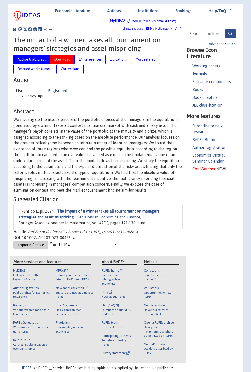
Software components (211, 81)
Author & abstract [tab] (32, 59)
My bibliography (159, 28)
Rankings (183, 11)
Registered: (58, 91)
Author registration (209, 147)
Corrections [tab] (70, 69)
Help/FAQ (219, 11)
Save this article (134, 28)
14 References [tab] (90, 59)
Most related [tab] (145, 59)
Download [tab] (62, 59)
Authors (114, 11)
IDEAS (27, 368)
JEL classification (207, 105)
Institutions (148, 11)
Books (197, 89)
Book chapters (205, 97)
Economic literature (72, 11)
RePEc (45, 368)
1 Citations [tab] (118, 59)
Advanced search (222, 44)
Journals (199, 74)
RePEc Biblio (203, 139)
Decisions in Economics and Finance (108, 217)
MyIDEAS (143, 20)
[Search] (230, 33)
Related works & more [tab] (35, 69)
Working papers (206, 66)
